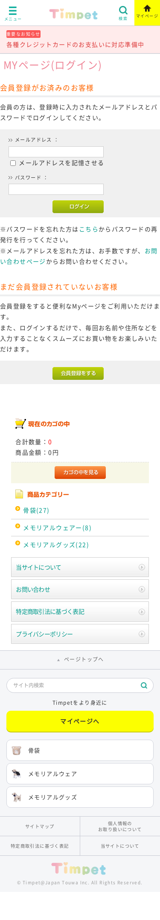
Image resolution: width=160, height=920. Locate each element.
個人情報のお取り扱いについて (120, 826)
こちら (89, 229)
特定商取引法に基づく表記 (50, 611)
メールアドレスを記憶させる (61, 162)
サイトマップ (39, 826)
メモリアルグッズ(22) (56, 544)
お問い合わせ (33, 589)
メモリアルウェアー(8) (57, 527)
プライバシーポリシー (44, 633)
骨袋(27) (36, 510)
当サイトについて (38, 567)
